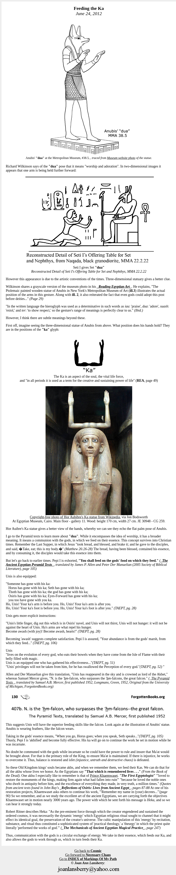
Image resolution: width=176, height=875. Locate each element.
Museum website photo (121, 158)
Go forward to (88, 855)
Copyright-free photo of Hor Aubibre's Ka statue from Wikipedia (75, 517)
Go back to (88, 851)
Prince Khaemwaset (104, 776)
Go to (88, 859)
